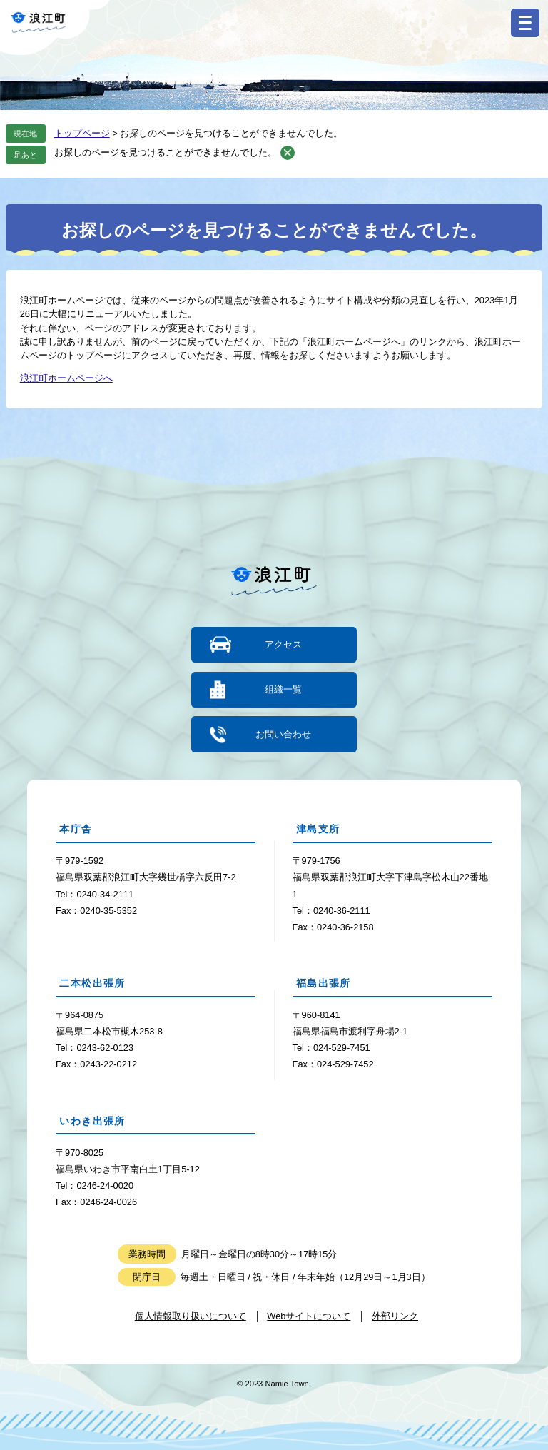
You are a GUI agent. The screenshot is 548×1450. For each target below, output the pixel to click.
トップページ (82, 133)
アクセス (283, 644)
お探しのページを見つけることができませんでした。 (165, 152)
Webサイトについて (308, 1316)
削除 (287, 153)
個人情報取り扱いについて (190, 1316)
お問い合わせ (283, 734)
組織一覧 (283, 689)
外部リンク (395, 1316)
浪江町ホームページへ (66, 378)
